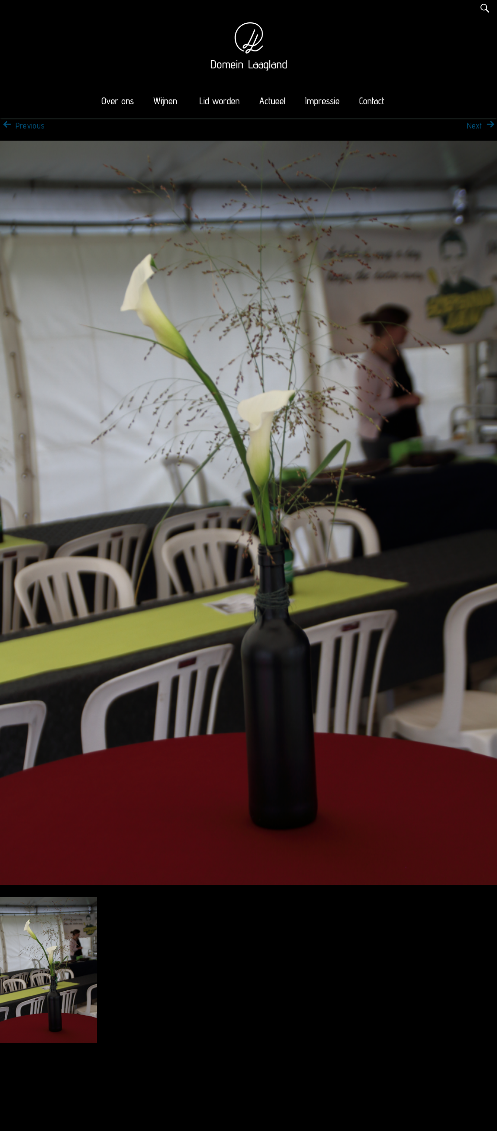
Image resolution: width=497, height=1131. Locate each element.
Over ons (117, 101)
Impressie (322, 101)
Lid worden (219, 101)
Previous (22, 125)
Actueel (272, 101)
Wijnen (165, 101)
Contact (371, 101)
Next (482, 125)
